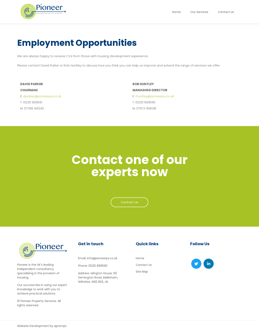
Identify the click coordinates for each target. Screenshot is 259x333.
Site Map (142, 272)
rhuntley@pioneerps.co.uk (154, 96)
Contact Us (144, 265)
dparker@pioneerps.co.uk (42, 96)
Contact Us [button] (226, 12)
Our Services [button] (199, 12)
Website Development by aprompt (42, 326)
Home (176, 12)
